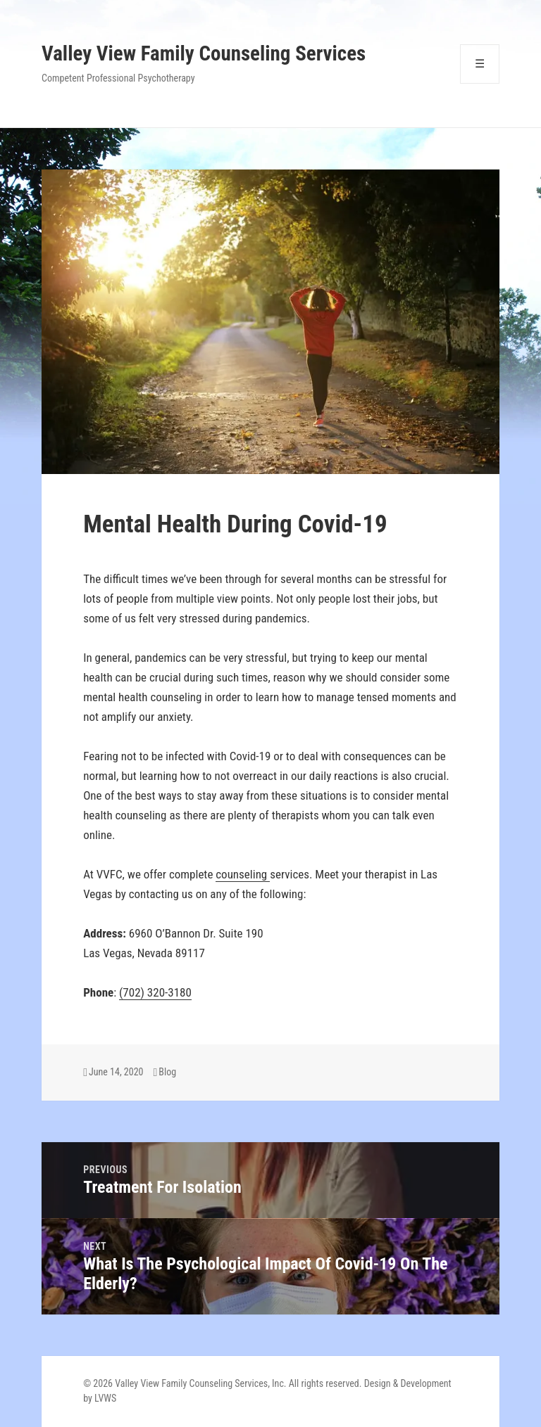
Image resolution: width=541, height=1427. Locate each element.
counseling (243, 874)
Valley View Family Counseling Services (204, 53)
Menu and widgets (479, 83)
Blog (167, 1071)
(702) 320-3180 (155, 992)
